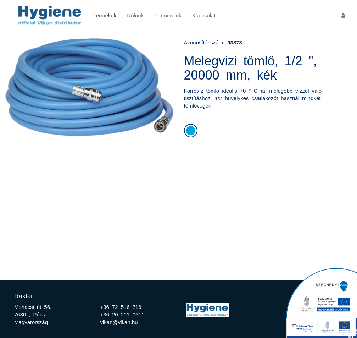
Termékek (104, 15)
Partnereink (168, 15)
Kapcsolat (204, 15)
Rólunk (135, 15)
